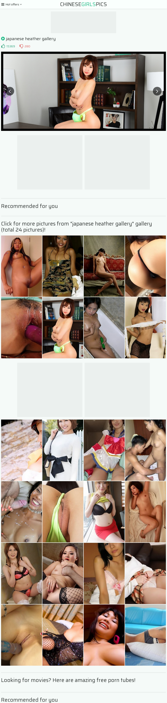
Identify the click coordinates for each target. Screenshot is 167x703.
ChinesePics (83, 4)
